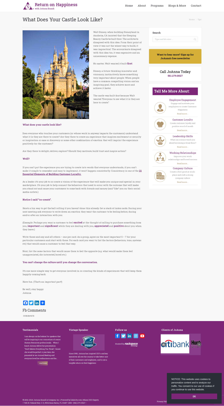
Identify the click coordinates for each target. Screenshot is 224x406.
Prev (163, 344)
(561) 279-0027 (79, 403)
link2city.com (76, 400)
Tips (199, 19)
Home (192, 19)
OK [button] (194, 396)
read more (43, 363)
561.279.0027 (175, 75)
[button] (205, 389)
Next (199, 344)
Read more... (182, 113)
